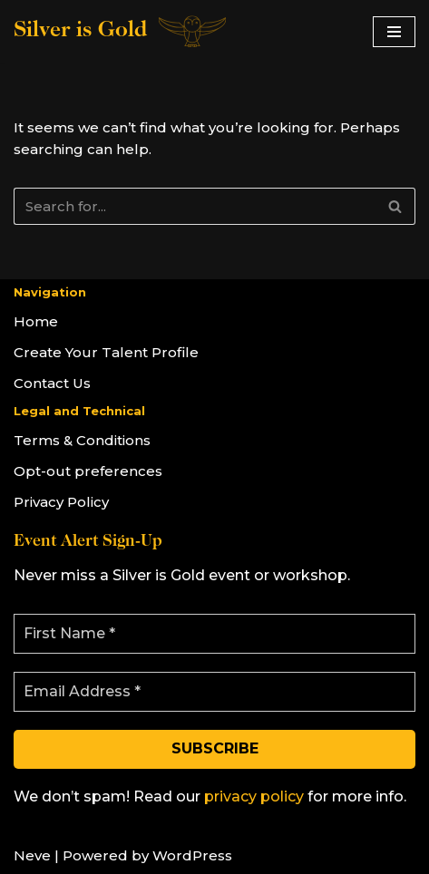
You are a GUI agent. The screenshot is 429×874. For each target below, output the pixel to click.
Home (36, 321)
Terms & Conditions (82, 440)
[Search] (194, 206)
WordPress (192, 855)
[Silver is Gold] (121, 31)
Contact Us (52, 383)
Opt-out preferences (88, 471)
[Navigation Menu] (394, 31)
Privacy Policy (61, 501)
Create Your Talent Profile (106, 352)
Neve (32, 855)
